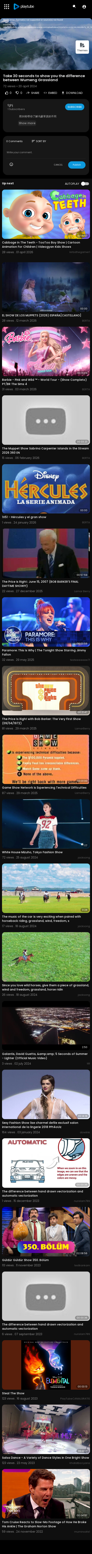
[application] (46, 44)
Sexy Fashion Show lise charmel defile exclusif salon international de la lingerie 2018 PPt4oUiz (40, 1125)
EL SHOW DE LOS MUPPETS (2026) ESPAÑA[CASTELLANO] (41, 315)
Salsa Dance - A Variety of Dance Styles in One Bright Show (45, 1458)
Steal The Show (13, 1393)
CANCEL (58, 164)
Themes (82, 47)
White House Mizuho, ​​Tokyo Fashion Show (32, 852)
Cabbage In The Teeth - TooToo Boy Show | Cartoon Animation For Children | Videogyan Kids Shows (41, 244)
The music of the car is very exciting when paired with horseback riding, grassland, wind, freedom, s (41, 919)
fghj (10, 105)
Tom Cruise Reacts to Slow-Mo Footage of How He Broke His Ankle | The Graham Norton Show (44, 1524)
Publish (77, 164)
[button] (84, 7)
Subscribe (75, 107)
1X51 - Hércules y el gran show (24, 517)
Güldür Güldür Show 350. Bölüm (25, 1260)
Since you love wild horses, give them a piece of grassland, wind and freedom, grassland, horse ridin (45, 987)
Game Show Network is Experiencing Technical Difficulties (44, 788)
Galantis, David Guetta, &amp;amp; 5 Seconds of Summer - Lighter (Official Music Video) (45, 1056)
